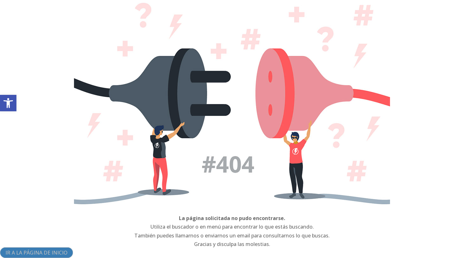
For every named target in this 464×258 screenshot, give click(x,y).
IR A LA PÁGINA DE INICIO (36, 252)
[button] (8, 103)
